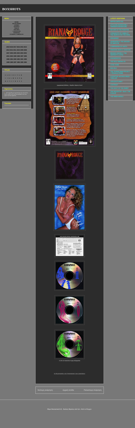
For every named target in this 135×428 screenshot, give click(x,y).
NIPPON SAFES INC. (117, 21)
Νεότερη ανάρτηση (45, 390)
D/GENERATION (115, 58)
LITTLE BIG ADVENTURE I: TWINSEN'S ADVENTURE (119, 25)
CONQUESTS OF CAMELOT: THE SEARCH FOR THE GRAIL (120, 34)
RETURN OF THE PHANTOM (119, 30)
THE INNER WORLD (116, 96)
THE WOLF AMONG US (117, 61)
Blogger (88, 409)
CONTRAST (114, 85)
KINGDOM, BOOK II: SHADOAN (120, 50)
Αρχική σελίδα (68, 390)
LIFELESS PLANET (116, 81)
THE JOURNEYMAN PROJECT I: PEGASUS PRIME (120, 72)
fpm (79, 409)
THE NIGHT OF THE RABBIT (119, 88)
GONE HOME (114, 65)
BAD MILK (113, 68)
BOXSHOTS (11, 9)
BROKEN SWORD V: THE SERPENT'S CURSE (118, 54)
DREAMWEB (114, 38)
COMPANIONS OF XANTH (118, 46)
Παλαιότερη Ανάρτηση (93, 390)
